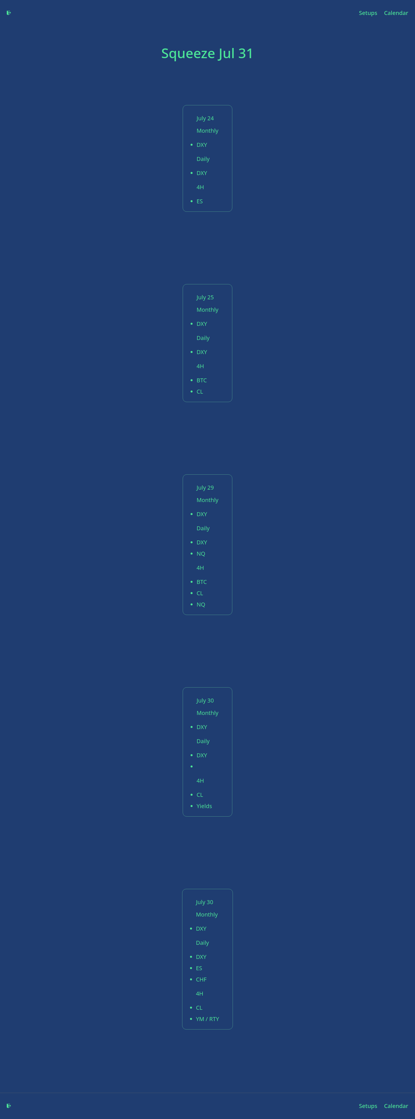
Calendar (396, 13)
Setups (368, 13)
